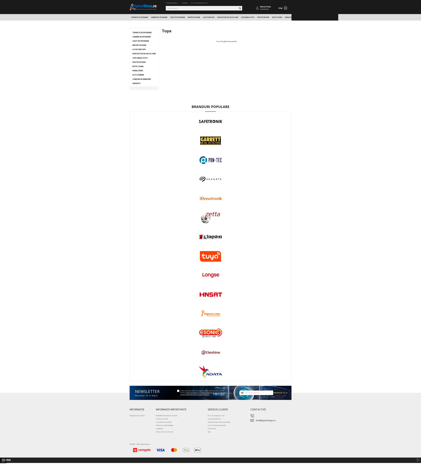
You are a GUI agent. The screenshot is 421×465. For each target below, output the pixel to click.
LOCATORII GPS (208, 17)
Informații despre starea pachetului (219, 422)
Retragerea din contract (137, 416)
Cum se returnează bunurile (217, 425)
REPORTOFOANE (194, 17)
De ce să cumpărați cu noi (199, 3)
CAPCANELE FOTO (247, 17)
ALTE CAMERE (302, 17)
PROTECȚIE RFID (263, 17)
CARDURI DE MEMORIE (318, 17)
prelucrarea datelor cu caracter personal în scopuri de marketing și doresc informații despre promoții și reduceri (203, 394)
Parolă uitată (212, 429)
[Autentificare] (257, 8)
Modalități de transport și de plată (166, 416)
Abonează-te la (279, 393)
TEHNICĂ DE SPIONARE (139, 17)
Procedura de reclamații (163, 422)
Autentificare (264, 9)
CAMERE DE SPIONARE (159, 17)
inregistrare (159, 429)
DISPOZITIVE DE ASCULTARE (227, 17)
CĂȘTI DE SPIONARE (177, 17)
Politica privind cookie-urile (164, 432)
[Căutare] (240, 8)
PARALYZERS (289, 17)
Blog (209, 432)
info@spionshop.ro (172, 3)
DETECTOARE (277, 17)
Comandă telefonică (214, 419)
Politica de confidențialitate (164, 425)
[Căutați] (204, 8)
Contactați (184, 3)
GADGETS (333, 17)
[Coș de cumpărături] (285, 8)
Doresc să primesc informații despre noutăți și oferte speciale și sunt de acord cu (203, 393)
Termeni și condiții (162, 419)
